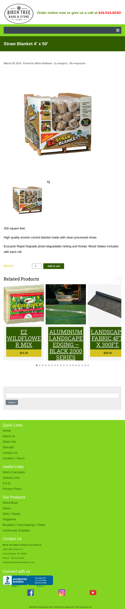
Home (7, 430)
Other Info (9, 441)
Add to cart (53, 266)
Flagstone (9, 519)
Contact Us (10, 452)
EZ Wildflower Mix (24, 338)
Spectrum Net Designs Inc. (78, 607)
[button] (49, 182)
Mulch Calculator (14, 472)
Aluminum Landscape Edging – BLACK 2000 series (66, 344)
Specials (8, 447)
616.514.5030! (109, 13)
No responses (77, 63)
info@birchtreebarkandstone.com (19, 562)
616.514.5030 (17, 558)
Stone (7, 508)
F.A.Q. (7, 483)
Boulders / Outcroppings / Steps (24, 525)
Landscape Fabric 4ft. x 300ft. (108, 338)
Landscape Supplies (16, 530)
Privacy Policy (12, 489)
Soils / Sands (11, 513)
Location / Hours (14, 458)
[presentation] (113, 280)
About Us (9, 436)
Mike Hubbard (43, 63)
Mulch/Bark (10, 502)
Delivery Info (11, 477)
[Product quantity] (37, 265)
